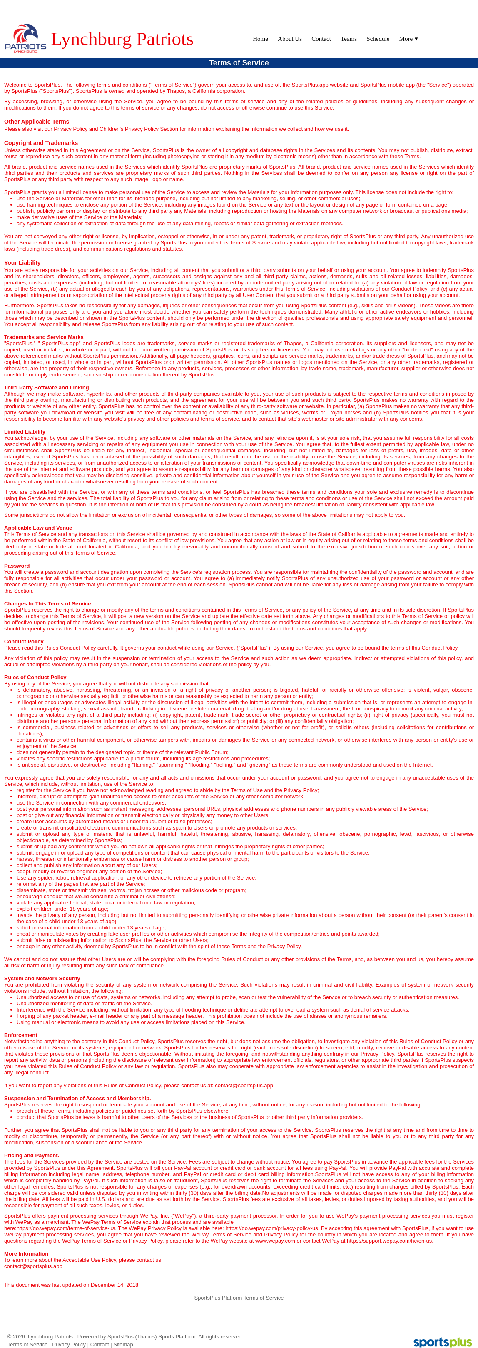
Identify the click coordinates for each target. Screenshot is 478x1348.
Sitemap (123, 1344)
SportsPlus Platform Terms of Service (239, 1298)
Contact (99, 1344)
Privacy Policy (69, 1344)
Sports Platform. (177, 1336)
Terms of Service (27, 1344)
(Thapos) (146, 1336)
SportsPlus (120, 1336)
